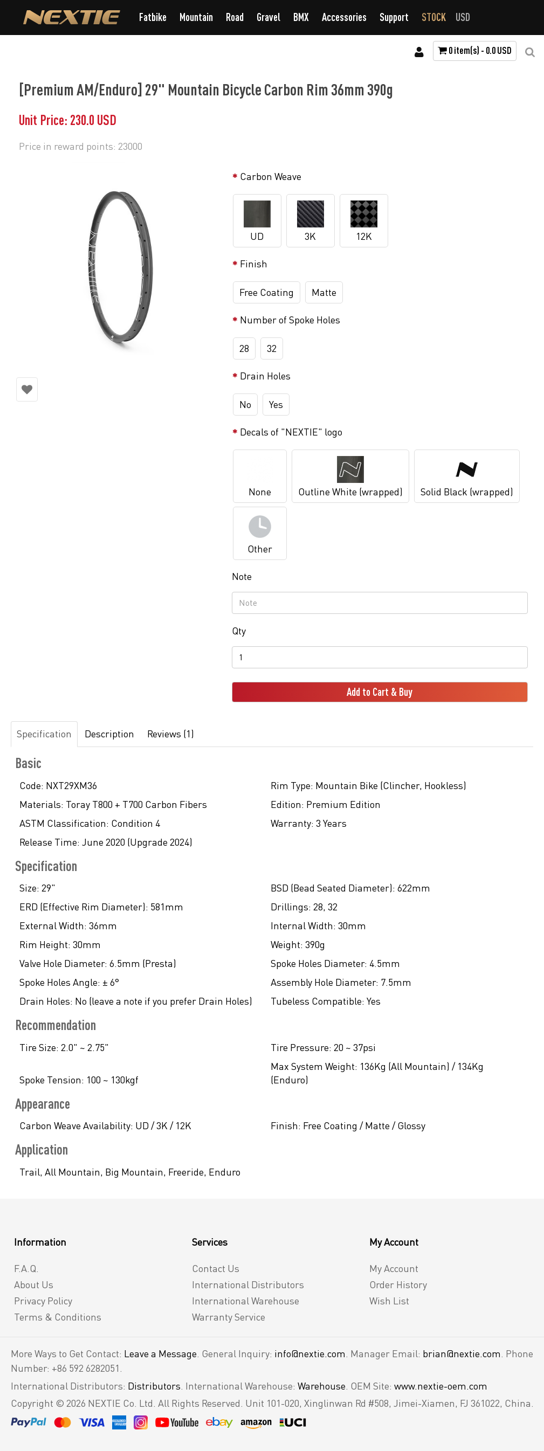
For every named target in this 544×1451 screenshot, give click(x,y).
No (245, 404)
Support (394, 17)
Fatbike (153, 17)
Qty (239, 631)
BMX (301, 17)
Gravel (268, 17)
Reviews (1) (170, 734)
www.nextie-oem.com (440, 1386)
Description (109, 734)
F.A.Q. (26, 1268)
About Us (33, 1284)
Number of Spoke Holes (290, 320)
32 (272, 348)
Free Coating (266, 292)
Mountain (196, 17)
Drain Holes (265, 376)
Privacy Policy (43, 1301)
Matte (324, 292)
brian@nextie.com (462, 1353)
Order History (398, 1284)
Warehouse (322, 1386)
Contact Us (215, 1268)
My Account (393, 1268)
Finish (253, 264)
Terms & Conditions (57, 1317)
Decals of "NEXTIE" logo (291, 432)
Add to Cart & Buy (379, 692)
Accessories (344, 17)
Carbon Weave (270, 176)
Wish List (389, 1301)
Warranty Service (228, 1317)
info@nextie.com (310, 1353)
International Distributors (248, 1284)
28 (244, 348)
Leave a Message (160, 1353)
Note (242, 576)
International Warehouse (245, 1301)
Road (235, 17)
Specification (44, 734)
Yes (276, 404)
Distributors (154, 1386)
